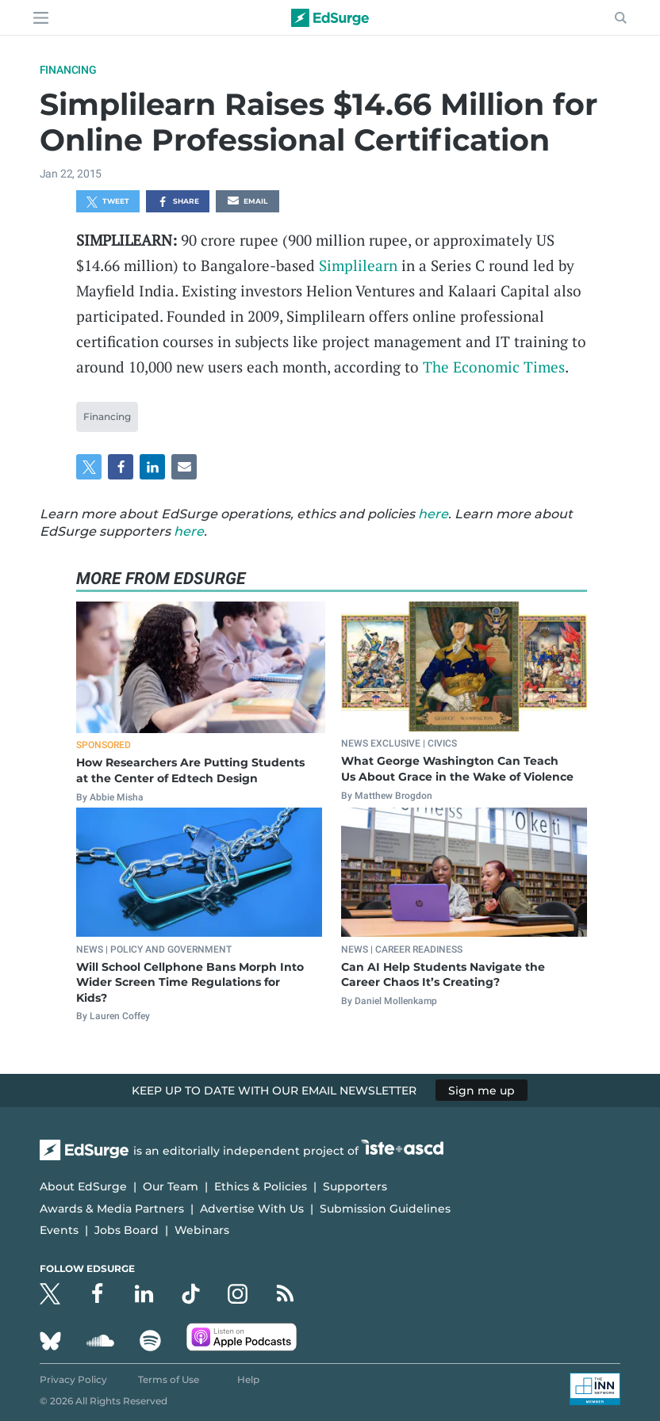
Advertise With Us (252, 1208)
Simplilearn (358, 265)
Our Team (170, 1186)
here (433, 513)
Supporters (355, 1186)
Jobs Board (126, 1230)
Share (178, 202)
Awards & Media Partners (112, 1208)
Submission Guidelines (385, 1208)
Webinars (202, 1230)
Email (247, 202)
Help (248, 1379)
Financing (68, 69)
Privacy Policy (73, 1379)
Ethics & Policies (260, 1186)
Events (59, 1230)
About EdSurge (83, 1186)
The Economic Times (494, 366)
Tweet (107, 202)
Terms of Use (168, 1379)
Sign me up (481, 1090)
